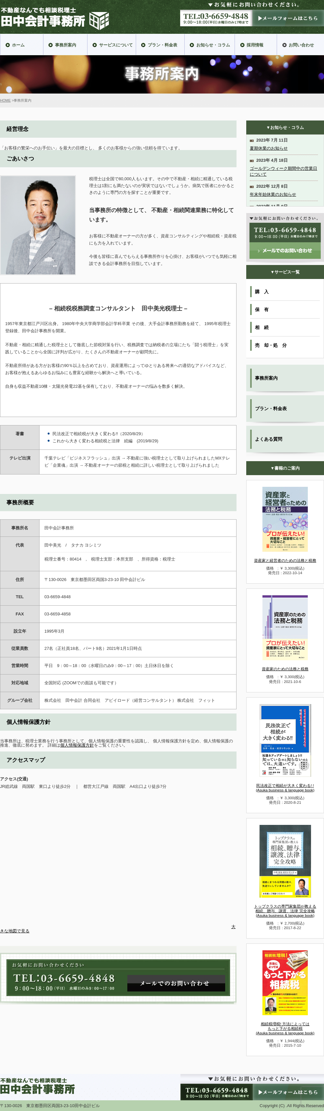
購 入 (262, 291)
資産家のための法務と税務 (285, 669)
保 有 (262, 309)
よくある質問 (268, 439)
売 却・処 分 (271, 345)
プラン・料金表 (271, 408)
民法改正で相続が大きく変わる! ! (285, 787)
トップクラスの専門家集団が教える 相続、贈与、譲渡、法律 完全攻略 (285, 910)
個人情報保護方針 (77, 745)
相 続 (262, 327)
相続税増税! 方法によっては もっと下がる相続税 (285, 1028)
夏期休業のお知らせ (269, 148)
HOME (5, 100)
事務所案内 (266, 378)
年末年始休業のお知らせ (273, 194)
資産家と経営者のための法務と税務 (285, 560)
